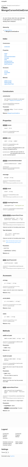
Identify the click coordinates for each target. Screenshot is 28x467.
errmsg (6, 71)
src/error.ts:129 (11, 132)
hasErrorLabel (7, 82)
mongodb (4, 1)
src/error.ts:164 (11, 305)
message (6, 58)
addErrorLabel (7, 81)
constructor (7, 46)
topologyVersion (8, 61)
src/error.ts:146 (11, 287)
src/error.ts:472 (11, 104)
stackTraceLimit (8, 64)
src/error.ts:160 (11, 342)
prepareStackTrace (9, 62)
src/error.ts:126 (11, 169)
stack (5, 59)
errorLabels (7, 72)
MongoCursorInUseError (13, 5)
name (5, 74)
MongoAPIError (8, 30)
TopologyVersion (19, 205)
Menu (25, 1)
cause (5, 53)
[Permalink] (11, 96)
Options (22, 1)
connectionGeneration (9, 56)
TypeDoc (12, 456)
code (5, 55)
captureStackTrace (9, 84)
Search (19, 1)
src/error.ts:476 (11, 321)
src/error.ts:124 (11, 145)
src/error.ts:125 (11, 209)
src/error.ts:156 (11, 364)
